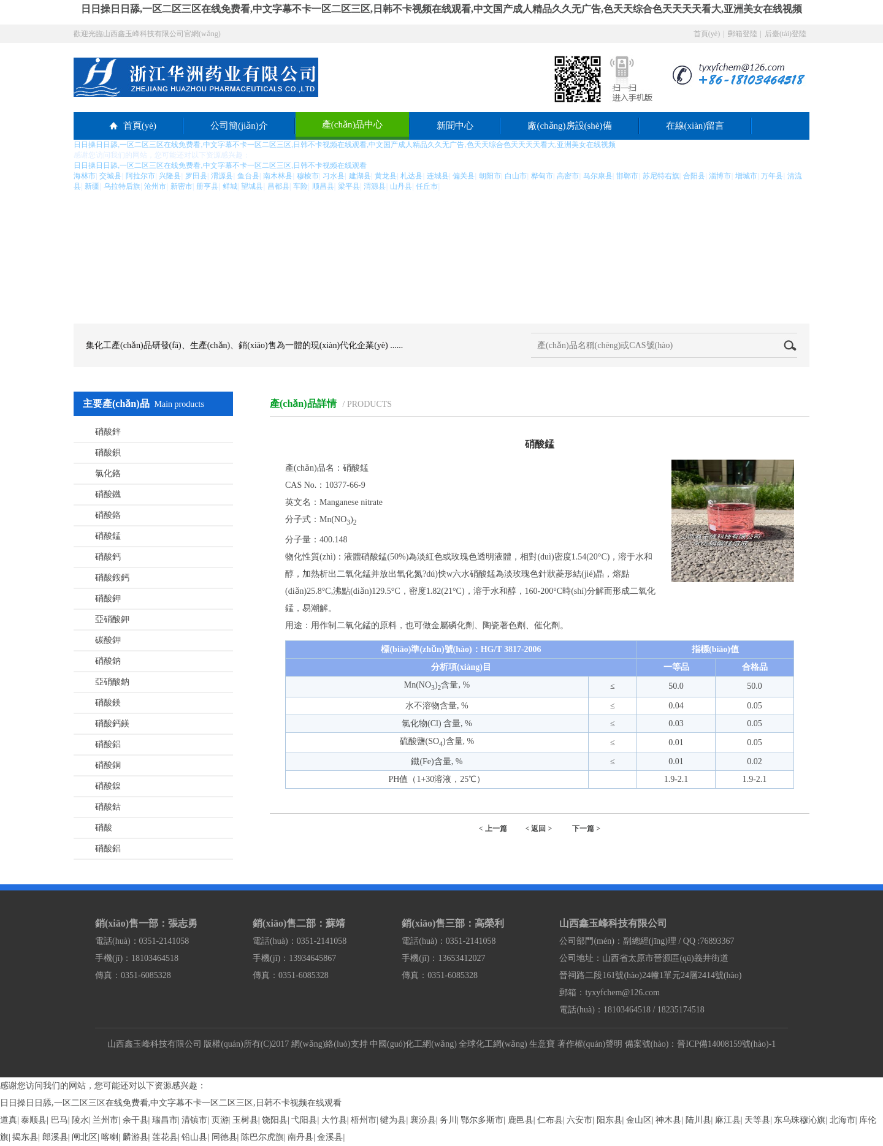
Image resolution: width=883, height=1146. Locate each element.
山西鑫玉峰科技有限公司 (154, 1044)
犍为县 (393, 1120)
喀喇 (109, 1137)
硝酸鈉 (108, 661)
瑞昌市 (165, 1120)
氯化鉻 (108, 473)
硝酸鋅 (108, 431)
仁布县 (550, 1120)
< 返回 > (539, 828)
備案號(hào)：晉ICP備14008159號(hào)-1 (700, 1044)
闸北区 (84, 1137)
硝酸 (103, 827)
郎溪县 (55, 1137)
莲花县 (165, 1137)
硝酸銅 (108, 765)
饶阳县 (275, 1120)
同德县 (224, 1137)
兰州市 (105, 1120)
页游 (220, 1120)
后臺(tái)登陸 (785, 33)
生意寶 (542, 1044)
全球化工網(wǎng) (493, 1044)
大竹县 (334, 1120)
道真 (8, 1120)
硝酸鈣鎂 (112, 723)
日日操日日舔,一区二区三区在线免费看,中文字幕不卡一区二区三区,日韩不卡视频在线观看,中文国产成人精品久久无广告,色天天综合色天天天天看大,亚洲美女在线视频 (441, 9)
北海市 (842, 1120)
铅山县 (194, 1137)
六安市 (579, 1120)
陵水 (80, 1120)
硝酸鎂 (108, 702)
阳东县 (609, 1120)
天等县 (757, 1120)
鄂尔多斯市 (482, 1120)
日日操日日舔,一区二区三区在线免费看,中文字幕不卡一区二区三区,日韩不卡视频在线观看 (171, 1102)
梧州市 (364, 1120)
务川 (448, 1120)
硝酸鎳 (108, 786)
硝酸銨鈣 (112, 577)
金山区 (639, 1120)
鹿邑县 (520, 1120)
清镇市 (194, 1120)
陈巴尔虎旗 (262, 1137)
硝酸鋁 (108, 744)
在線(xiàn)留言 (695, 126)
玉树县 (245, 1120)
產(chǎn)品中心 (352, 124)
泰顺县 (34, 1120)
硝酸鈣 (108, 556)
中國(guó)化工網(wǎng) (413, 1044)
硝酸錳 (108, 536)
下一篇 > (586, 828)
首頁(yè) (707, 33)
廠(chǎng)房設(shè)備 (569, 126)
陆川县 (698, 1120)
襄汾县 (423, 1120)
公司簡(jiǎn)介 (239, 126)
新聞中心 (455, 126)
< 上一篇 (493, 828)
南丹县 (300, 1137)
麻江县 (728, 1120)
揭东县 (25, 1137)
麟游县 (135, 1137)
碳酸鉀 (108, 640)
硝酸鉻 (108, 515)
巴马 (59, 1120)
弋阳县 (304, 1120)
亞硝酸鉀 (112, 619)
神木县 (668, 1120)
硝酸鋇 (108, 452)
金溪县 (330, 1137)
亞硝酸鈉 (112, 681)
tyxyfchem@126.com (622, 992)
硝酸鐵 (108, 494)
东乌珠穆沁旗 (799, 1120)
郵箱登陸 (742, 33)
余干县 (135, 1120)
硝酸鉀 (108, 598)
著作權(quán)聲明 (590, 1044)
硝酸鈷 (108, 806)
